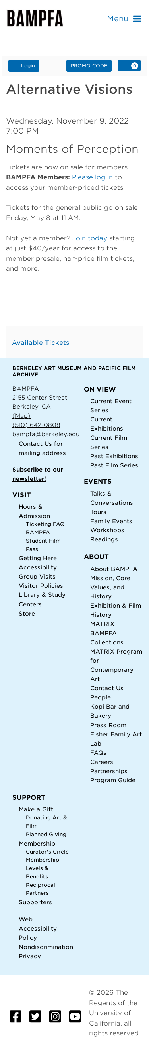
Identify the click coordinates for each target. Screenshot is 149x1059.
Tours (98, 511)
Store (27, 613)
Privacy (30, 956)
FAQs (98, 752)
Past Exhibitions (114, 456)
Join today (89, 238)
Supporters (35, 902)
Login (24, 65)
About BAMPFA (113, 568)
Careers (101, 761)
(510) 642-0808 (36, 424)
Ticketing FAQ (45, 524)
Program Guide (112, 780)
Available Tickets (40, 342)
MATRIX (102, 623)
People (100, 697)
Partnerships (109, 771)
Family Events (111, 521)
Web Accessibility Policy (38, 928)
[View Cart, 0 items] (129, 65)
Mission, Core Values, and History (110, 587)
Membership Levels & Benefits (42, 868)
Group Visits (37, 576)
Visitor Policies (41, 585)
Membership (37, 843)
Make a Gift (36, 809)
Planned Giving (46, 834)
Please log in (92, 177)
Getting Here (38, 558)
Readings (104, 539)
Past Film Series (114, 465)
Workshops (107, 530)
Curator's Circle (47, 852)
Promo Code (89, 66)
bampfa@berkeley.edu (45, 434)
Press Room (108, 725)
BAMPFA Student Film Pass (43, 541)
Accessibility (38, 567)
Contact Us (35, 443)
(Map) (21, 415)
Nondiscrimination (46, 946)
